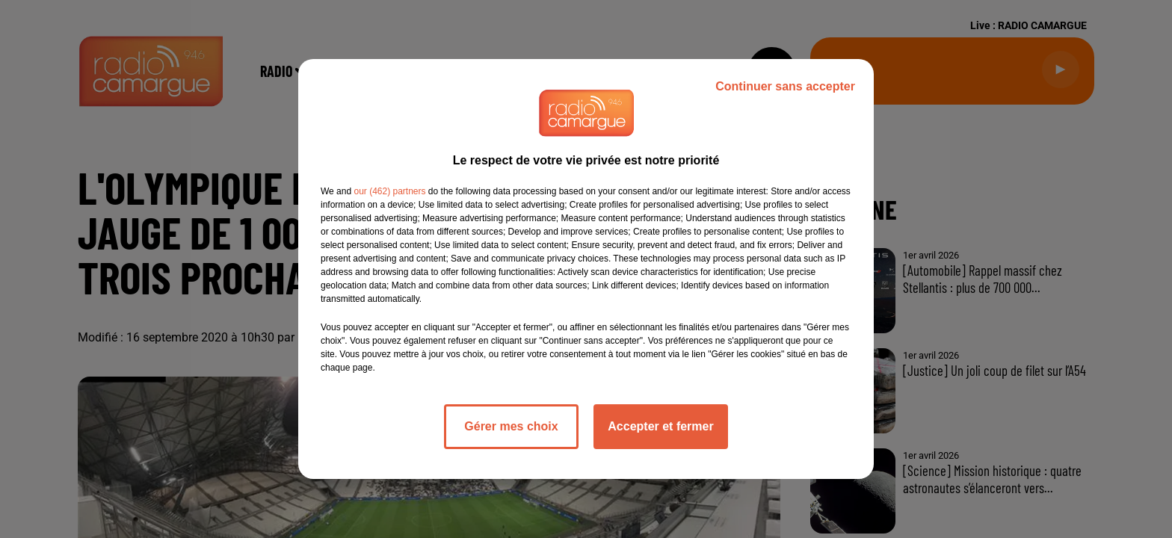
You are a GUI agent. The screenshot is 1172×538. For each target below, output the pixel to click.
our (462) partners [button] (389, 191)
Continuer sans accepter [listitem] (785, 86)
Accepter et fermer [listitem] (660, 426)
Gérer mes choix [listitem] (511, 426)
